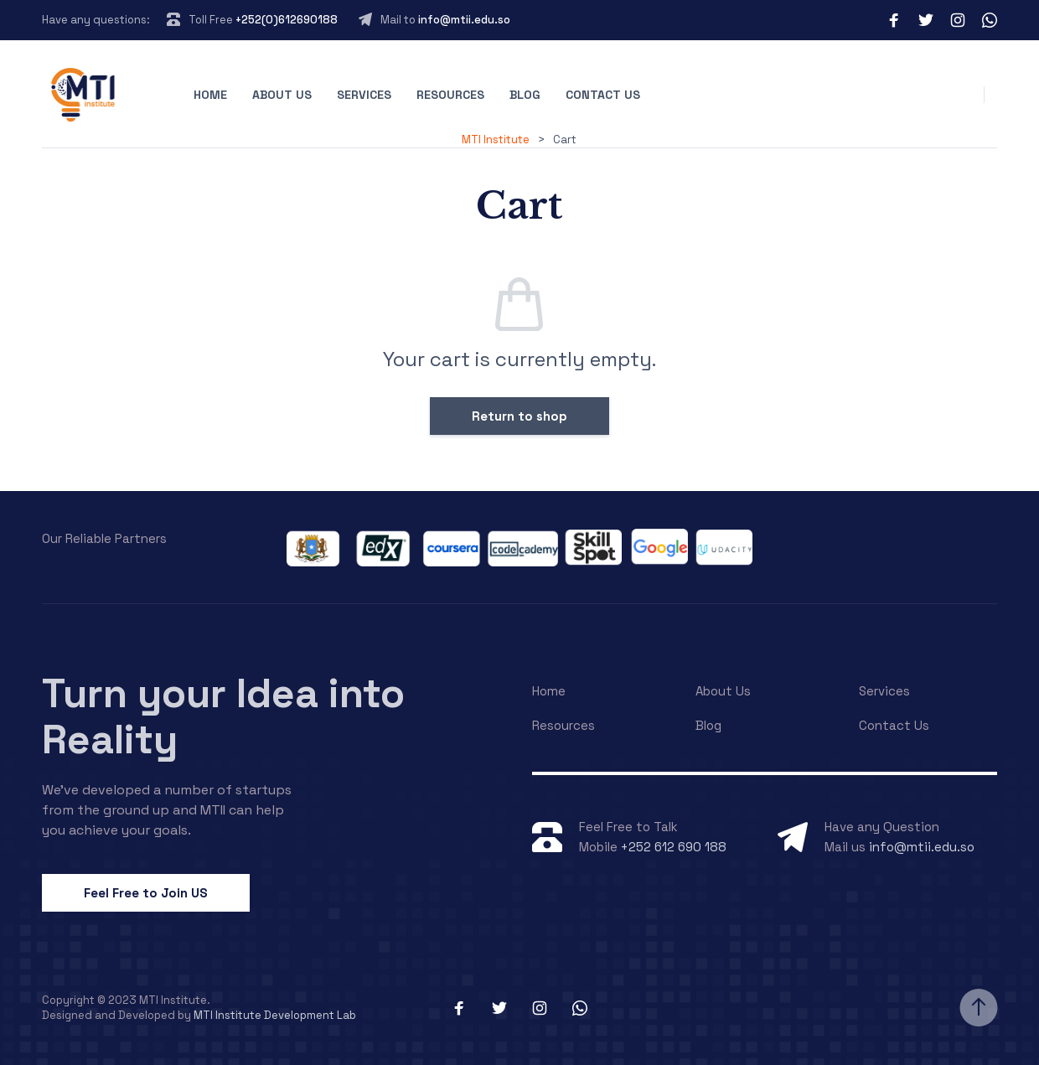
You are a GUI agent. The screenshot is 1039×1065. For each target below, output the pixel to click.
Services (364, 94)
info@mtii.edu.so (464, 20)
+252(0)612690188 (286, 20)
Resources (450, 94)
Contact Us (603, 94)
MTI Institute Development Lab (275, 1015)
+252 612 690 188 (673, 847)
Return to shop (519, 416)
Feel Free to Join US (146, 893)
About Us (282, 94)
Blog (524, 94)
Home (210, 94)
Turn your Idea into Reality (223, 716)
